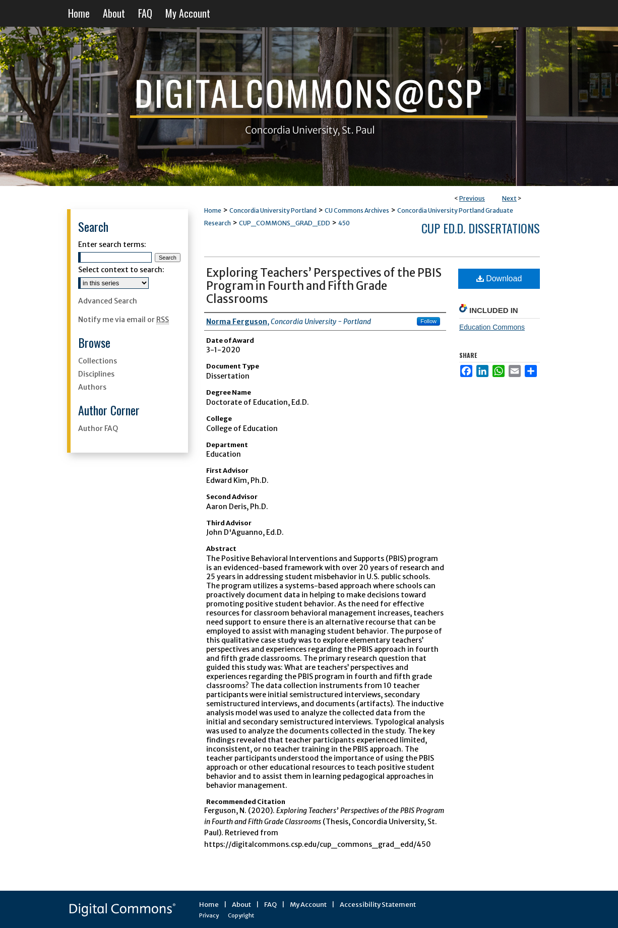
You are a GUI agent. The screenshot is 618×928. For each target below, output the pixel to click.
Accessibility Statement (378, 904)
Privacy (209, 915)
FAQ (270, 904)
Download (499, 278)
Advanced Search (107, 300)
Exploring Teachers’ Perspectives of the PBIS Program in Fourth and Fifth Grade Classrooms (324, 286)
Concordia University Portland (273, 210)
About (241, 904)
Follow (428, 321)
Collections (97, 360)
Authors (92, 387)
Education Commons (492, 327)
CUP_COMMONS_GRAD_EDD (284, 223)
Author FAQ (98, 428)
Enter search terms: (112, 244)
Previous (472, 198)
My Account (308, 904)
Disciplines (96, 374)
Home (212, 210)
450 (344, 223)
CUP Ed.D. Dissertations (480, 228)
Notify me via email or (123, 319)
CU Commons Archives (357, 210)
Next (509, 198)
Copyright (241, 915)
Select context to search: (121, 269)
